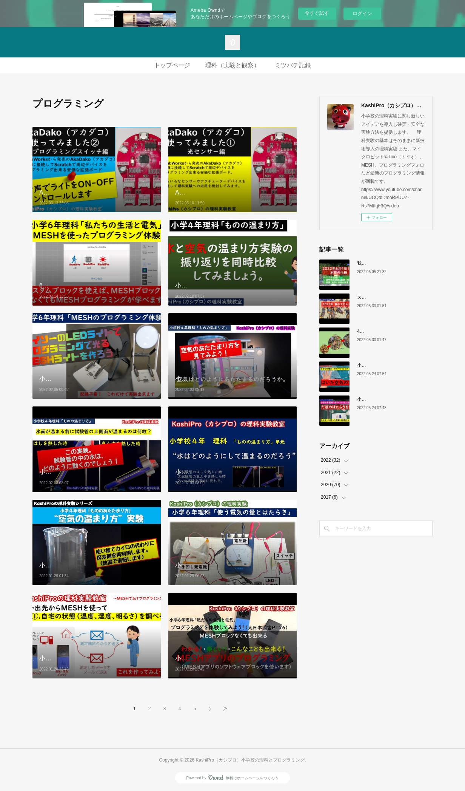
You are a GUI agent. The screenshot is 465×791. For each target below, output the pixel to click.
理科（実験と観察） (232, 65)
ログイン (362, 13)
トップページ (172, 65)
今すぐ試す (317, 13)
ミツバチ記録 (293, 65)
